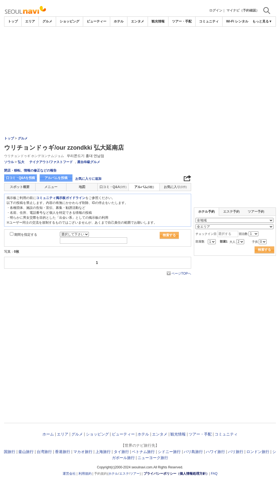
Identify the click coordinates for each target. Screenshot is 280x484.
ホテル (119, 21)
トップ (13, 21)
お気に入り (175, 187)
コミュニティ (209, 21)
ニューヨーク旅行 (153, 457)
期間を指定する (25, 235)
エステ (124, 474)
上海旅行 (103, 451)
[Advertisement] (140, 67)
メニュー (50, 187)
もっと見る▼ (262, 21)
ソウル (9, 162)
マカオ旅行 (82, 451)
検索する (169, 235)
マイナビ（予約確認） (242, 10)
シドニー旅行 (169, 451)
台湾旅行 (44, 451)
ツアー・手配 (182, 21)
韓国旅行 (7, 451)
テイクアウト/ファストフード (51, 162)
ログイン (215, 10)
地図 (82, 187)
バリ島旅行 (193, 451)
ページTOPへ (181, 273)
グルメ (47, 21)
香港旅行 (62, 451)
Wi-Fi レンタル (237, 21)
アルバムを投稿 (56, 178)
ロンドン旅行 (257, 451)
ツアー (135, 474)
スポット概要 (20, 187)
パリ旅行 (235, 451)
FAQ (214, 474)
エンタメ (137, 21)
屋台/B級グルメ (88, 162)
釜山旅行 (26, 451)
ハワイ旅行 (215, 451)
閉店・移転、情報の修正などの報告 (30, 170)
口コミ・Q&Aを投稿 (20, 178)
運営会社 (69, 474)
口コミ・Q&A (113, 187)
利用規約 (85, 474)
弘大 (21, 162)
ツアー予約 (256, 211)
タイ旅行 (121, 451)
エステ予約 (231, 211)
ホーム (48, 434)
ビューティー (96, 21)
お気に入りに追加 (88, 179)
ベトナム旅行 (143, 451)
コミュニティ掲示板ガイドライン (60, 198)
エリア (30, 21)
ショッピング (69, 21)
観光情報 (158, 21)
